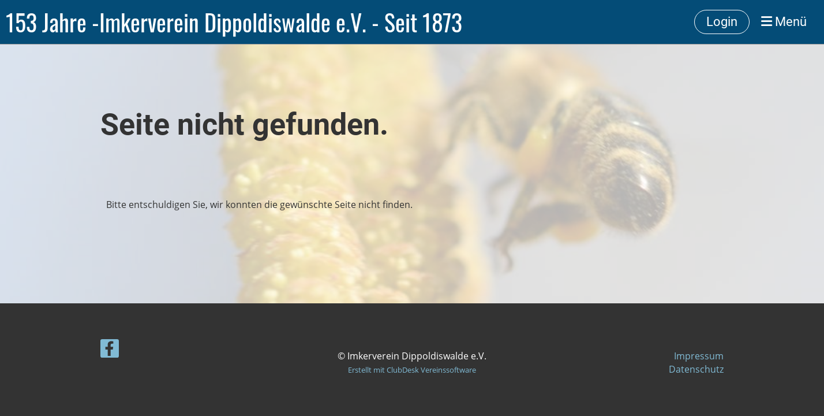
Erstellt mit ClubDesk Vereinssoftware (412, 370)
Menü (784, 21)
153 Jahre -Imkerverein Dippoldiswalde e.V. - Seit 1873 (234, 22)
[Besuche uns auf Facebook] (109, 350)
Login (721, 21)
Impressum (699, 356)
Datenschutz (696, 369)
